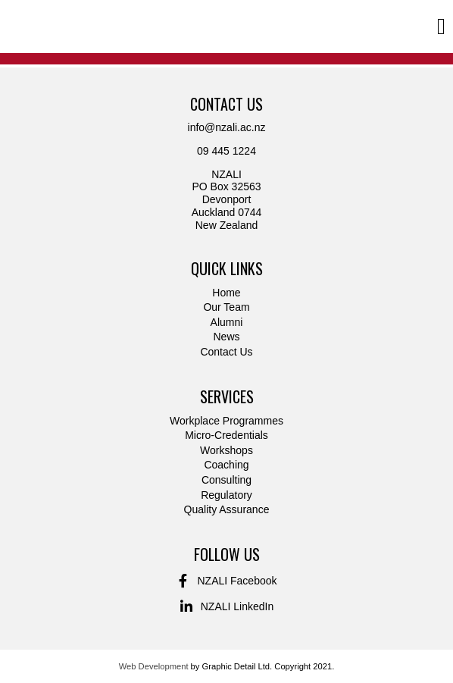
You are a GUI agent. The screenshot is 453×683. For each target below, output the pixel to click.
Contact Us (226, 352)
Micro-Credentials (226, 435)
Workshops (226, 450)
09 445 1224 (226, 151)
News (226, 337)
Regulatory (226, 495)
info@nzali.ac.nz (227, 127)
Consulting (226, 480)
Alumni (227, 322)
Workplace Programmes (226, 421)
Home (226, 293)
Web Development (154, 666)
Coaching (226, 465)
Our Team (226, 307)
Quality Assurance (227, 509)
